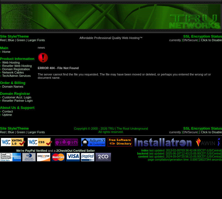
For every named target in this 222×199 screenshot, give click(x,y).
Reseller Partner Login (16, 100)
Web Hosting (10, 62)
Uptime (6, 114)
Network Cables (12, 72)
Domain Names (11, 86)
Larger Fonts (36, 40)
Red (3, 40)
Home (5, 51)
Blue (11, 40)
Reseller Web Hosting (16, 65)
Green (21, 40)
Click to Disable (211, 40)
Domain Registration (15, 69)
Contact (6, 111)
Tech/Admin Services (15, 75)
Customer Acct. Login (15, 97)
